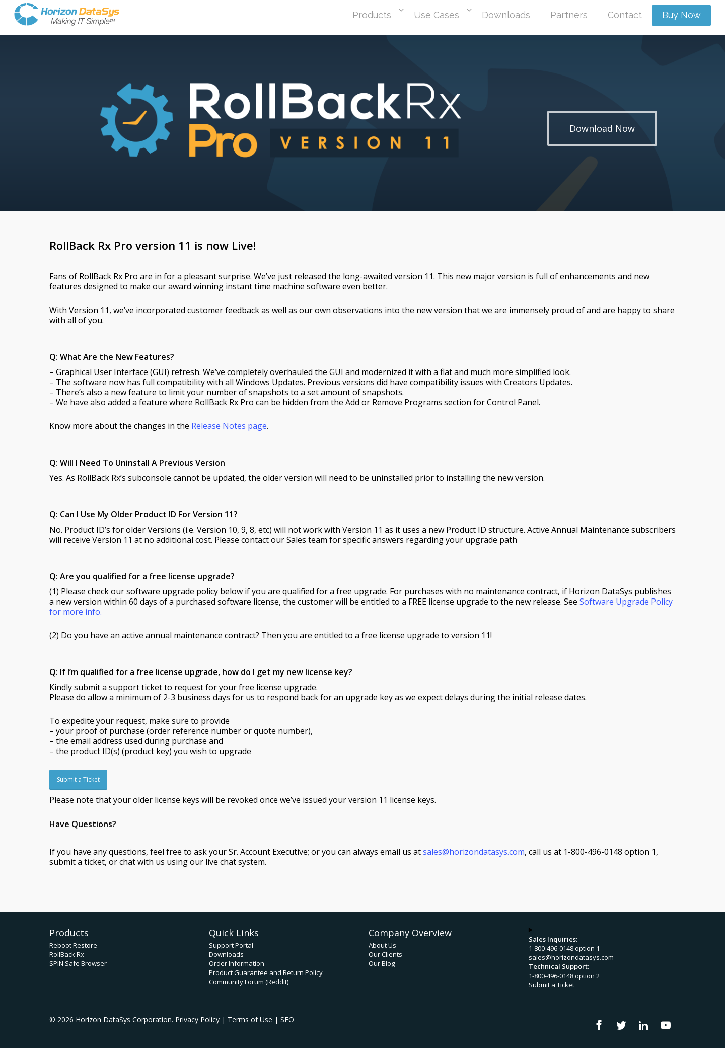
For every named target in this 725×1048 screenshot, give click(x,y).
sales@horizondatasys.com (571, 957)
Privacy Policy (197, 1019)
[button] (602, 128)
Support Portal (231, 945)
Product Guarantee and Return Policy (266, 972)
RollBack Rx (66, 954)
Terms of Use (250, 1019)
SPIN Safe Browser (78, 963)
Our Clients (385, 954)
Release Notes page (229, 425)
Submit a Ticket (551, 984)
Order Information (236, 963)
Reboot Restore (73, 945)
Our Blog (382, 963)
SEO (287, 1019)
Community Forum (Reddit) (248, 981)
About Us (382, 945)
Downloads (226, 954)
